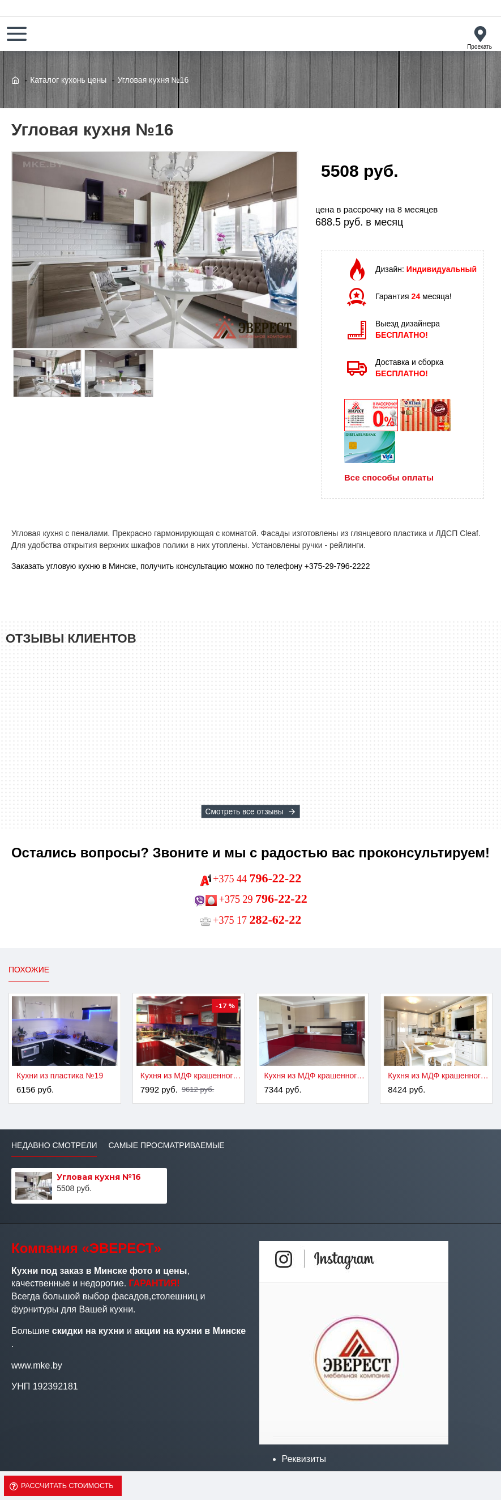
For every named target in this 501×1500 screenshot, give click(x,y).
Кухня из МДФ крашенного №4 (438, 1075)
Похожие (28, 969)
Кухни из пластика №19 (59, 1075)
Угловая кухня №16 (99, 1177)
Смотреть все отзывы (244, 811)
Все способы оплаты (389, 477)
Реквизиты (304, 1459)
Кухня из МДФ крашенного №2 (191, 1075)
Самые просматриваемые (166, 1145)
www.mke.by (36, 1365)
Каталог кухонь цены (68, 79)
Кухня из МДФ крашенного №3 (314, 1075)
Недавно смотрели (54, 1145)
